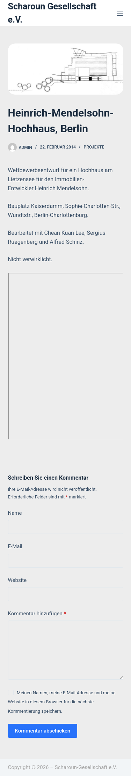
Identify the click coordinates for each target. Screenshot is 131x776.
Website (17, 580)
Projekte (93, 147)
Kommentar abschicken (43, 731)
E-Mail (15, 546)
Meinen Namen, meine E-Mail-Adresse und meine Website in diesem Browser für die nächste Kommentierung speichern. (62, 702)
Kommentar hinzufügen (37, 613)
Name (15, 513)
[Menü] (120, 13)
